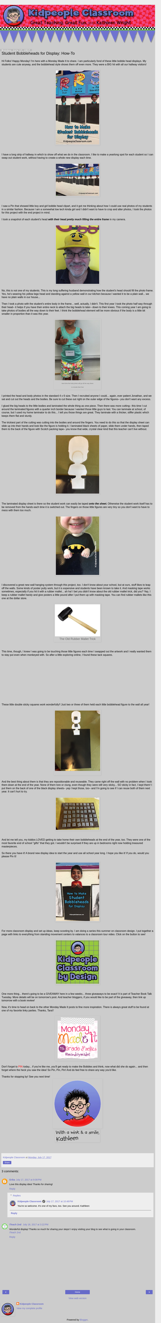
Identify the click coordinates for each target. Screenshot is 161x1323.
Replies (17, 1195)
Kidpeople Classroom (29, 1201)
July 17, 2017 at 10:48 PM (59, 1201)
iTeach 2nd (15, 1224)
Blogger (84, 1319)
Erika (12, 1179)
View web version (77, 1298)
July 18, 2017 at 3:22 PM (35, 1224)
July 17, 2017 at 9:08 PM (28, 1179)
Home (77, 1292)
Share (7, 1162)
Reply (12, 1188)
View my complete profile (29, 1308)
